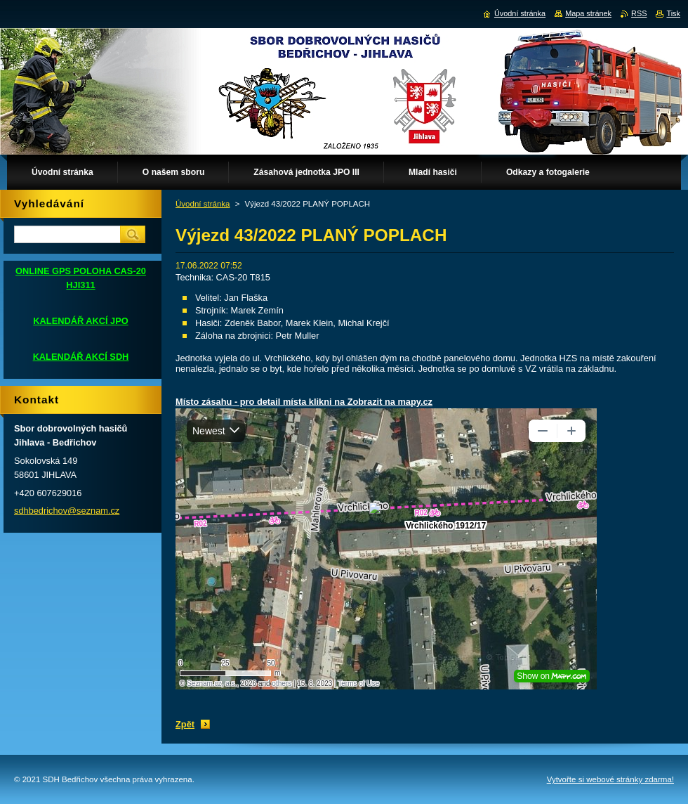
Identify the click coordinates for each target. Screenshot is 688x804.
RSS (639, 13)
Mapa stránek (588, 13)
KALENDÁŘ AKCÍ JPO (80, 321)
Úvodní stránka (203, 204)
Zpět (185, 724)
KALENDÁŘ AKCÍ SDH (81, 356)
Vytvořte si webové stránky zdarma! (610, 779)
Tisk (673, 13)
